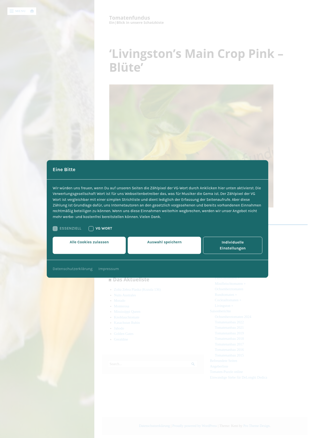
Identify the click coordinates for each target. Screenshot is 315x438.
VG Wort (101, 232)
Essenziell (67, 232)
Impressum (109, 266)
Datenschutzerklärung (73, 266)
